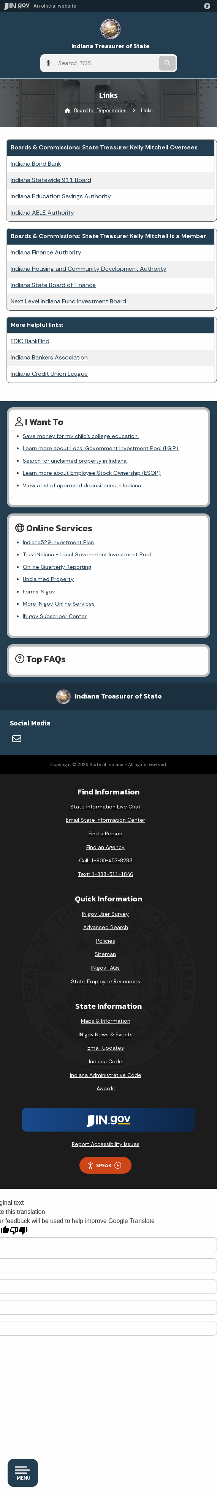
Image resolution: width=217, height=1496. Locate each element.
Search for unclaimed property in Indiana (75, 460)
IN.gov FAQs (105, 967)
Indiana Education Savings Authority (61, 196)
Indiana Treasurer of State (110, 46)
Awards (106, 1088)
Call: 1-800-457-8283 (105, 860)
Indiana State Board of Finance (53, 285)
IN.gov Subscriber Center (55, 616)
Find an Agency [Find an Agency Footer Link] (105, 847)
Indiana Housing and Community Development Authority (88, 269)
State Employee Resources (105, 981)
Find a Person (105, 833)
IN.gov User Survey (105, 913)
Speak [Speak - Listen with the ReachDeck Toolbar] (104, 1165)
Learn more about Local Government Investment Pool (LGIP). (101, 448)
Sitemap (105, 954)
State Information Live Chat (105, 806)
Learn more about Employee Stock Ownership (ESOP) (92, 472)
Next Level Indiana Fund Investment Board (68, 301)
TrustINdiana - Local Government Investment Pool (87, 554)
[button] (208, 6)
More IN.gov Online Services (59, 603)
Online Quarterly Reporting (57, 567)
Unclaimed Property (48, 579)
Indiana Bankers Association (49, 357)
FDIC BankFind (30, 341)
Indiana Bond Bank (36, 164)
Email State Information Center (105, 819)
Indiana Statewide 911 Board (51, 180)
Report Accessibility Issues (105, 1144)
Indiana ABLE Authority (42, 213)
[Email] (16, 738)
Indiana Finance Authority (46, 252)
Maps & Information (105, 1020)
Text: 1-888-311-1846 (105, 874)
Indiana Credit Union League (49, 374)
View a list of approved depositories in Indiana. (82, 485)
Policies (105, 940)
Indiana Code (105, 1061)
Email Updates (105, 1047)
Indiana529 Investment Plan (58, 542)
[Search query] (106, 63)
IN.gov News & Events (106, 1034)
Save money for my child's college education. (81, 436)
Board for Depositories (100, 110)
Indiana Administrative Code (105, 1075)
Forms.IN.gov (39, 591)
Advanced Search (105, 927)
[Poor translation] (19, 1231)
